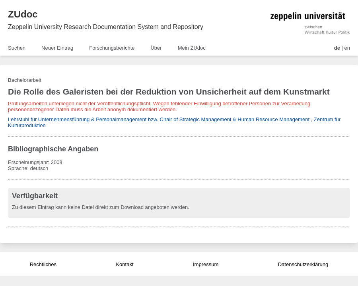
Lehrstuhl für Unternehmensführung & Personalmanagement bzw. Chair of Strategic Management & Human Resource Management (158, 119)
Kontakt (124, 264)
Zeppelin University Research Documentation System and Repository (105, 26)
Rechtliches (43, 264)
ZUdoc (23, 14)
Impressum (205, 264)
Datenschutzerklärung (303, 264)
